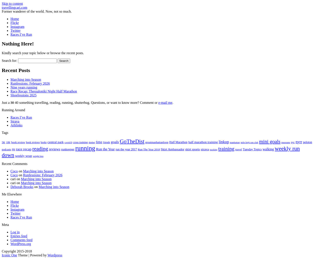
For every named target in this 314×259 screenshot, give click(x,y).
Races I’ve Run (21, 34)
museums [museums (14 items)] (285, 142)
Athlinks (16, 125)
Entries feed (18, 236)
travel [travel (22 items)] (238, 149)
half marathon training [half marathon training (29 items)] (203, 142)
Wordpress (55, 255)
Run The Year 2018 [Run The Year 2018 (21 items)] (149, 149)
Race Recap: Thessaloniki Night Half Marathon (43, 91)
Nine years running (23, 87)
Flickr (14, 23)
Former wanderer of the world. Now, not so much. (37, 11)
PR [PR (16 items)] (13, 149)
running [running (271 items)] (85, 148)
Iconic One (9, 255)
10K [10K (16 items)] (8, 142)
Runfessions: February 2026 (30, 83)
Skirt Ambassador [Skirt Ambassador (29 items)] (172, 149)
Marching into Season (25, 79)
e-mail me (165, 102)
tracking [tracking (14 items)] (213, 149)
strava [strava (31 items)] (205, 149)
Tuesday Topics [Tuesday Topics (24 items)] (252, 149)
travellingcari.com (14, 7)
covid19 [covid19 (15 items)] (68, 142)
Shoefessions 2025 (23, 95)
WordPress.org (20, 244)
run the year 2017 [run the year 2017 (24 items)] (126, 149)
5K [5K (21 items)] (3, 142)
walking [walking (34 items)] (268, 149)
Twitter (15, 30)
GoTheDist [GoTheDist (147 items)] (132, 141)
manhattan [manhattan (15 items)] (235, 142)
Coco (14, 171)
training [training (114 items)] (226, 148)
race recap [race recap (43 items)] (23, 149)
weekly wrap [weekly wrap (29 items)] (23, 156)
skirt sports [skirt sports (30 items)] (192, 149)
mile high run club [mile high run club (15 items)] (249, 142)
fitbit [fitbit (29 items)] (99, 142)
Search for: (9, 60)
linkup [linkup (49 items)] (224, 142)
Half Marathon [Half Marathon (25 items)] (178, 142)
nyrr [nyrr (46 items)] (299, 142)
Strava (14, 121)
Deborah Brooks (21, 187)
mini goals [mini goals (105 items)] (269, 141)
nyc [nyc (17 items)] (293, 142)
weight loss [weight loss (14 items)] (38, 156)
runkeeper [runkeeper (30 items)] (67, 149)
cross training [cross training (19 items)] (80, 142)
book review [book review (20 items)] (18, 142)
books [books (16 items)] (44, 142)
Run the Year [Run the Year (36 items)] (105, 149)
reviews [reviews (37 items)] (54, 149)
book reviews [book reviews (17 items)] (33, 142)
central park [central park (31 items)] (56, 142)
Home (14, 19)
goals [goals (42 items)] (115, 142)
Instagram (17, 27)
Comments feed (21, 240)
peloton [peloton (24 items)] (307, 142)
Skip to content (12, 3)
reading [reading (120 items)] (40, 148)
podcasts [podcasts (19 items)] (6, 149)
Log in (15, 232)
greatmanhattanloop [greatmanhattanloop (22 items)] (156, 142)
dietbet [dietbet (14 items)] (92, 142)
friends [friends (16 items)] (106, 142)
